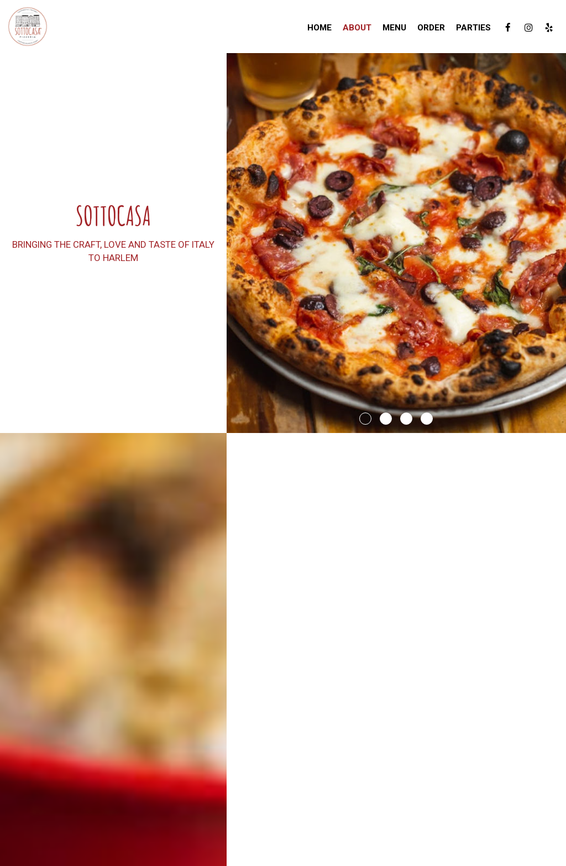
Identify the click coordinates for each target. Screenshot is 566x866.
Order (431, 28)
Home (319, 28)
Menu (394, 28)
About (357, 28)
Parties (473, 28)
